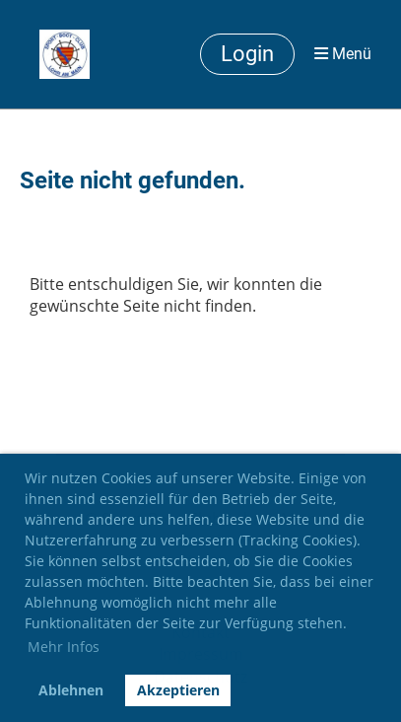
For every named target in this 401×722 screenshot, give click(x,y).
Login (247, 53)
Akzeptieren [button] (178, 690)
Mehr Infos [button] (64, 646)
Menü (342, 53)
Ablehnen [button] (70, 690)
